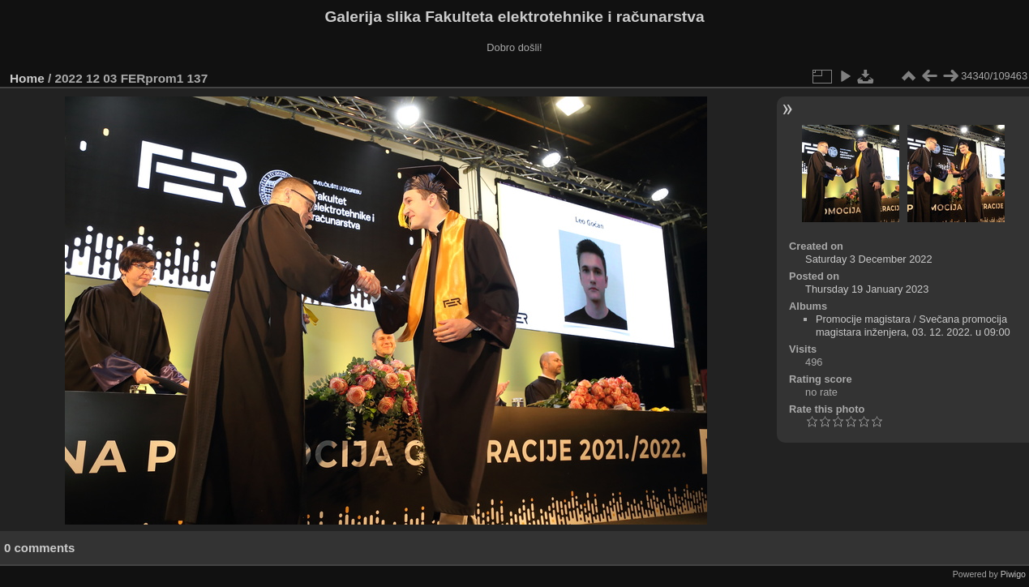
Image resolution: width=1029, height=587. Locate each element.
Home (27, 78)
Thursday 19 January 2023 (866, 289)
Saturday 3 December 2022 (869, 259)
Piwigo (1013, 574)
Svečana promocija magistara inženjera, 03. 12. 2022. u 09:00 (913, 325)
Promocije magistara (863, 319)
